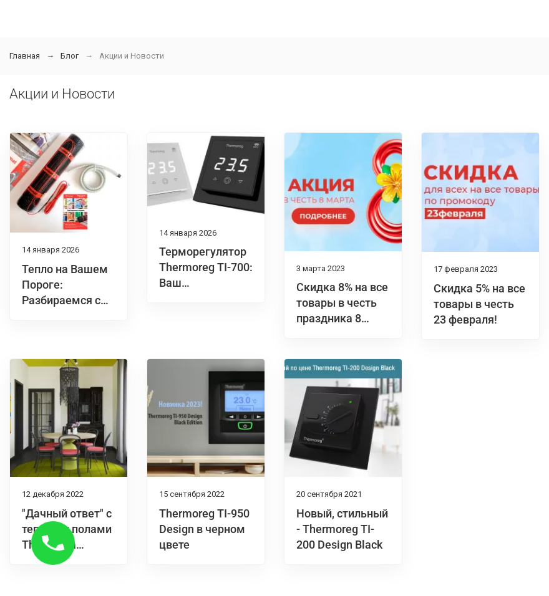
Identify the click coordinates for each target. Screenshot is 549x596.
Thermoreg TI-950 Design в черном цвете (204, 529)
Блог (70, 55)
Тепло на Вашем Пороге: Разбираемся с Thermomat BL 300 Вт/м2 (65, 300)
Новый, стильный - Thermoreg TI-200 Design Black (342, 529)
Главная (24, 55)
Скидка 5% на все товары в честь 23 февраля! (479, 304)
